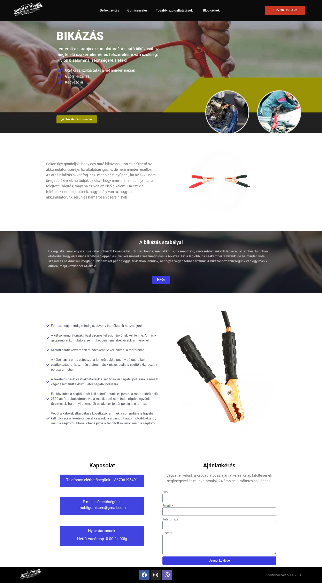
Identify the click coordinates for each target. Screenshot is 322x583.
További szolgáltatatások (175, 10)
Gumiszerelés (137, 10)
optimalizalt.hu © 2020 (285, 575)
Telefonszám (171, 519)
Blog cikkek (211, 10)
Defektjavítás (109, 10)
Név (165, 492)
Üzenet (167, 533)
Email (166, 506)
